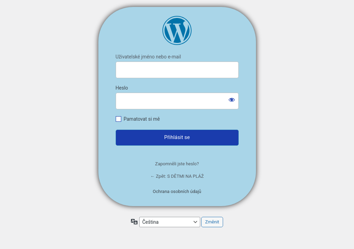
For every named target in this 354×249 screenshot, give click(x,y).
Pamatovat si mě (142, 119)
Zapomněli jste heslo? (177, 163)
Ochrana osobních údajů (177, 191)
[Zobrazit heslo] (232, 100)
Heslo (122, 88)
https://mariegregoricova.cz (177, 30)
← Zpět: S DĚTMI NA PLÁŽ (177, 176)
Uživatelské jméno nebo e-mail (148, 56)
